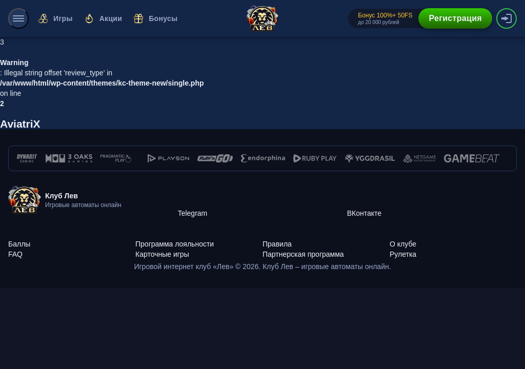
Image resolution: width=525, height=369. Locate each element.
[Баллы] (71, 238)
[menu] (18, 18)
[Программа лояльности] (198, 238)
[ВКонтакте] (431, 200)
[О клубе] (453, 238)
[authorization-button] (506, 18)
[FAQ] (71, 248)
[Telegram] (262, 200)
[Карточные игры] (198, 248)
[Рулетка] (453, 248)
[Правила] (326, 238)
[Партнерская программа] (326, 248)
